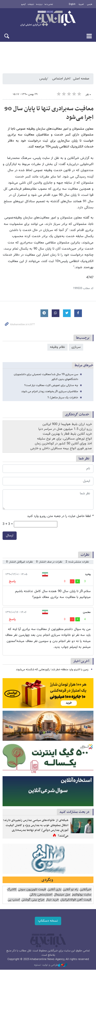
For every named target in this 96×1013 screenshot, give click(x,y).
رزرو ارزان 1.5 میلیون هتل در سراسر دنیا (65, 429)
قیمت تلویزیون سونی (32, 889)
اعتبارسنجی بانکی (40, 894)
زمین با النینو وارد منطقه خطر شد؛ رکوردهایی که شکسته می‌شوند (52, 669)
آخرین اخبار (81, 661)
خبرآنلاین (48, 19)
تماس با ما (49, 4)
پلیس (43, 78)
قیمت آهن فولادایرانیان (75, 899)
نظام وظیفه (57, 347)
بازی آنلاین (54, 889)
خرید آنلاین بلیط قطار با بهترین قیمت (67, 433)
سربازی (76, 347)
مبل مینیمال (62, 894)
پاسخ (12, 581)
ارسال (9, 535)
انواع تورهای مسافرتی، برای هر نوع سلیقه (64, 438)
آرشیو (23, 4)
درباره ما (39, 4)
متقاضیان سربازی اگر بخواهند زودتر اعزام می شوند (49, 391)
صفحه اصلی (81, 78)
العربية (81, 4)
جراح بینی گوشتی (32, 899)
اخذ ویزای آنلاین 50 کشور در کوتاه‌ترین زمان (63, 443)
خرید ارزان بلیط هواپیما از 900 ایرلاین (67, 424)
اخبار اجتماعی (61, 78)
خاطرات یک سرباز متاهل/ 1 (62, 397)
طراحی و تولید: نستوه (50, 965)
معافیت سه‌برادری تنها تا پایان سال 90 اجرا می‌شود (48, 113)
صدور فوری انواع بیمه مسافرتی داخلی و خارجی (61, 448)
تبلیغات (31, 4)
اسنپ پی (14, 899)
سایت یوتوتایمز (81, 894)
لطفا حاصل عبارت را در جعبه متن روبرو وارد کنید (60, 516)
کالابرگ (11, 889)
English (72, 4)
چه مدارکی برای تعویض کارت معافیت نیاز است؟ (51, 385)
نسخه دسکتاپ (48, 920)
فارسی (89, 4)
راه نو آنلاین (70, 889)
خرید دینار (52, 899)
